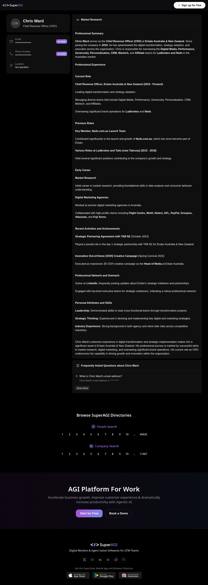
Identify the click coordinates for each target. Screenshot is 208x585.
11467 (143, 454)
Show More (82, 388)
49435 (143, 434)
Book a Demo (118, 513)
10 (126, 434)
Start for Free (89, 513)
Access (62, 41)
